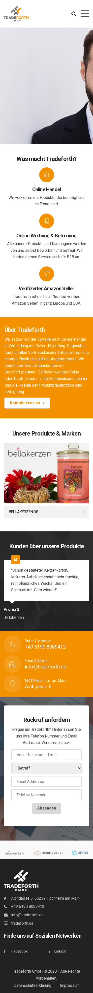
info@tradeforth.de (27, 915)
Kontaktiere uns (27, 403)
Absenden (46, 808)
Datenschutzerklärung (32, 985)
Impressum (70, 985)
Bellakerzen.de (23, 512)
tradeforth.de (22, 923)
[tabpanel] (46, 481)
